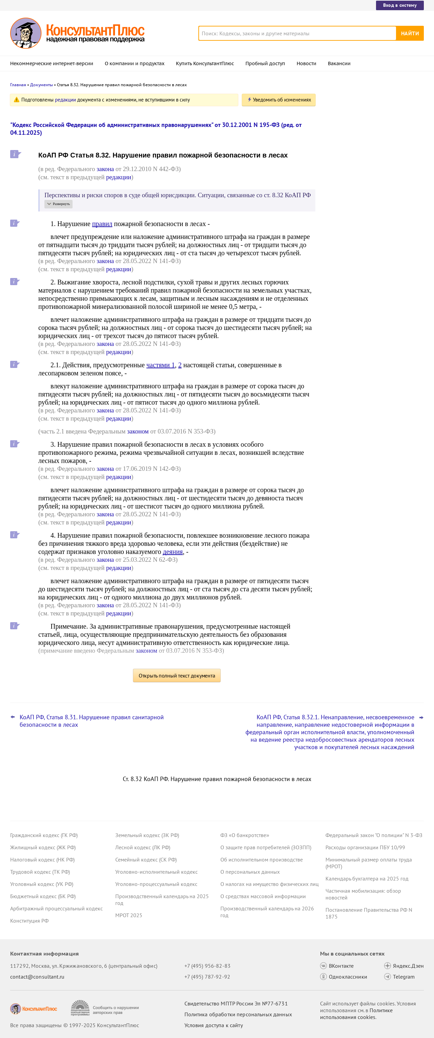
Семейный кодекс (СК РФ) (146, 859)
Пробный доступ (265, 63)
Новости (306, 63)
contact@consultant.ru (37, 976)
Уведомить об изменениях (282, 99)
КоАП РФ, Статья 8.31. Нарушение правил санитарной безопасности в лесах (92, 720)
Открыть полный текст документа (177, 675)
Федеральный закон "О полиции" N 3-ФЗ (374, 835)
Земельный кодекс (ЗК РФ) (147, 835)
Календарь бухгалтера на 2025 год (367, 878)
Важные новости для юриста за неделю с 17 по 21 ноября (364, 203)
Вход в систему (400, 5)
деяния (173, 551)
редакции (65, 99)
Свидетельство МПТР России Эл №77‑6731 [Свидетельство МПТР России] (236, 1003)
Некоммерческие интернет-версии (51, 63)
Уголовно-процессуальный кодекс (156, 884)
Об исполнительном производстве (261, 859)
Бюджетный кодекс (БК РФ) (43, 896)
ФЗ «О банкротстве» (244, 835)
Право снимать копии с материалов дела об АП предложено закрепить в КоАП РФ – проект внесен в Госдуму (371, 133)
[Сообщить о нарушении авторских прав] (105, 1008)
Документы (41, 84)
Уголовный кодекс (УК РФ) (41, 884)
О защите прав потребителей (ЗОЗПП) (265, 847)
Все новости (343, 266)
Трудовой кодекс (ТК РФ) (40, 871)
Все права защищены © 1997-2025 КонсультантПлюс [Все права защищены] (74, 1025)
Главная (18, 84)
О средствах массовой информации (263, 896)
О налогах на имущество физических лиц (269, 884)
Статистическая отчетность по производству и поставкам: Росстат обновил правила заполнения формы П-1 (371, 240)
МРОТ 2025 (128, 915)
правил (102, 223)
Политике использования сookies (356, 1013)
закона (105, 168)
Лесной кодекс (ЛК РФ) (142, 847)
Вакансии (339, 63)
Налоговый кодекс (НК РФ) (42, 859)
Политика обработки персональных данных (238, 1014)
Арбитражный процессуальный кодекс (56, 908)
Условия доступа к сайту (213, 1025)
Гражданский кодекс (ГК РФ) (44, 835)
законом (138, 431)
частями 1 (160, 365)
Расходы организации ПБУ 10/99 (365, 847)
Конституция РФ (29, 920)
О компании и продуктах (134, 63)
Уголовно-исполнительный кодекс (156, 871)
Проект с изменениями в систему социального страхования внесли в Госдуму (369, 170)
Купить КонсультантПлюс (205, 63)
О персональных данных (250, 871)
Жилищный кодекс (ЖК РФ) (43, 847)
